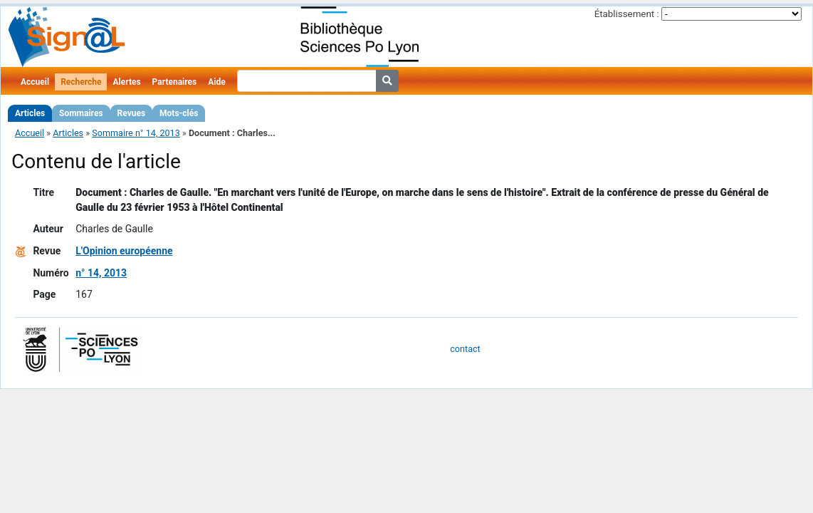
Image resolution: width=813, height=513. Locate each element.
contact (465, 348)
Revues (131, 113)
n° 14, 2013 (101, 273)
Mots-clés (178, 113)
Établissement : (626, 14)
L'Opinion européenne (123, 250)
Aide (216, 82)
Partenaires (174, 82)
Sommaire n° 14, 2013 (135, 133)
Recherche (81, 82)
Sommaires (81, 113)
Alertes (126, 82)
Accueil (35, 82)
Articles (30, 113)
